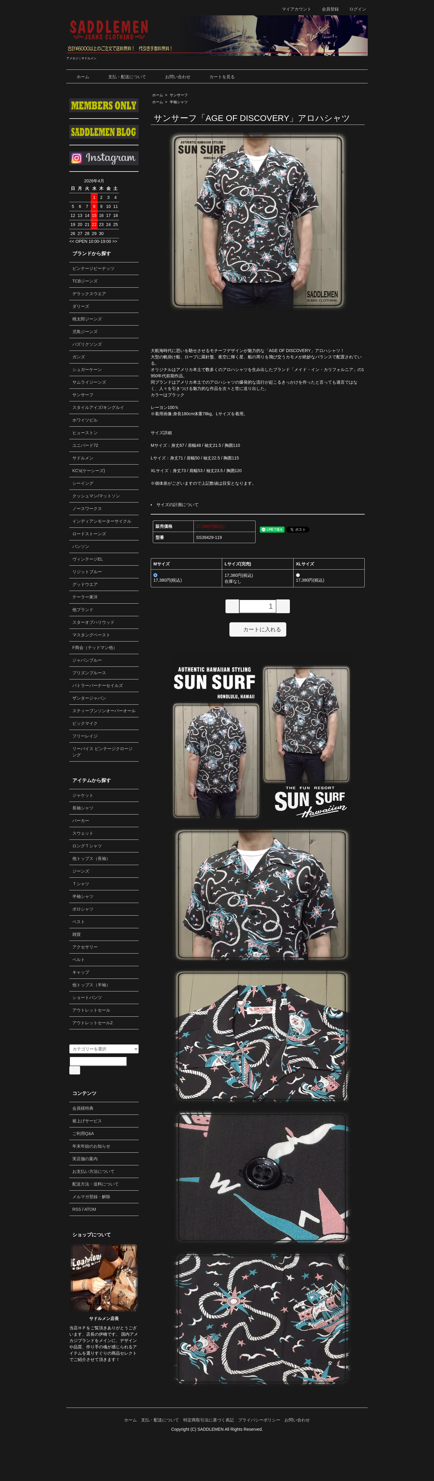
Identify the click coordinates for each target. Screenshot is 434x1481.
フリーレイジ (85, 736)
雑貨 (76, 934)
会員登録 (327, 9)
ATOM (90, 1209)
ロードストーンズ (89, 533)
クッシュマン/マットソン (96, 495)
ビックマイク (85, 723)
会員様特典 (82, 1108)
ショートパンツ (87, 997)
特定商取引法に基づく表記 (208, 1420)
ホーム (78, 76)
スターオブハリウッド (93, 622)
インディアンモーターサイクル (101, 521)
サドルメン (82, 458)
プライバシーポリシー (259, 1420)
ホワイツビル (85, 420)
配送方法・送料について (95, 1184)
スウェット (82, 833)
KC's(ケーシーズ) (88, 470)
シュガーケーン (87, 369)
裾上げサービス (87, 1120)
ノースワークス (87, 508)
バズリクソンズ (87, 344)
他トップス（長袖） (91, 858)
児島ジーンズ (85, 331)
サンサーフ (179, 95)
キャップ (80, 972)
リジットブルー (87, 571)
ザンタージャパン (89, 698)
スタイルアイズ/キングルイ (98, 407)
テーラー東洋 (85, 597)
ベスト (78, 921)
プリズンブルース (89, 672)
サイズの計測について (177, 504)
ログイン (354, 9)
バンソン (80, 546)
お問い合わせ (173, 76)
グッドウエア (85, 584)
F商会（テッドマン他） (94, 647)
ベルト (78, 959)
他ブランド (82, 609)
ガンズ (78, 356)
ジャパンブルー (87, 660)
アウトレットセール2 (92, 1022)
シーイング (82, 483)
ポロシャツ (82, 909)
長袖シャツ (82, 807)
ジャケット (82, 795)
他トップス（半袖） (91, 984)
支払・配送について (122, 76)
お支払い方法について (93, 1171)
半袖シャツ (179, 102)
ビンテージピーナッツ (93, 268)
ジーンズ (80, 871)
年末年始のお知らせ (91, 1146)
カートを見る (218, 76)
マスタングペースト (91, 634)
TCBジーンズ (85, 281)
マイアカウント (293, 9)
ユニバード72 (85, 445)
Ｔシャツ (80, 883)
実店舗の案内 (85, 1158)
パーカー (80, 820)
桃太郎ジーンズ (87, 319)
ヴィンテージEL (87, 559)
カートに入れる (257, 629)
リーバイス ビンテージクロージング (102, 751)
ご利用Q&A (83, 1133)
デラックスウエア (89, 293)
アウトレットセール (91, 1010)
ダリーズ (80, 306)
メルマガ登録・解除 (91, 1196)
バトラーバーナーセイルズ (97, 685)
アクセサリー (85, 947)
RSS (76, 1209)
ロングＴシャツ (87, 845)
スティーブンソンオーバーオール (104, 710)
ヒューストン (85, 432)
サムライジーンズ (89, 382)
